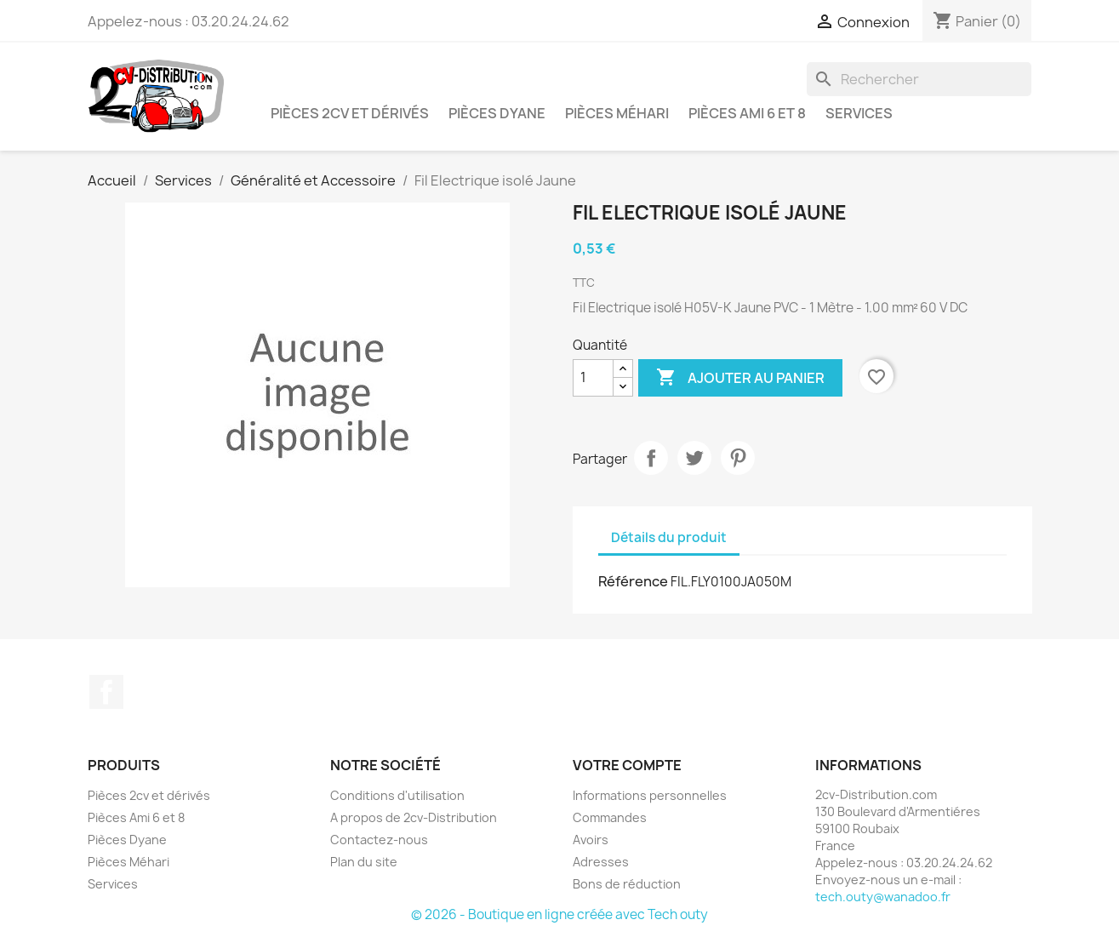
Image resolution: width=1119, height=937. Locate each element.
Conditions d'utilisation (397, 795)
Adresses (601, 862)
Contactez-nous (379, 839)
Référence (633, 581)
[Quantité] (593, 378)
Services (859, 113)
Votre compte (627, 765)
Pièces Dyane (496, 113)
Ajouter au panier (740, 378)
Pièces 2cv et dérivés (350, 113)
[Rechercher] (919, 79)
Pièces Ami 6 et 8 (747, 113)
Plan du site (363, 862)
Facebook (106, 692)
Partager (651, 458)
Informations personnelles (650, 795)
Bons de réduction (627, 884)
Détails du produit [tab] (669, 537)
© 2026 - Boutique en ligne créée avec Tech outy (559, 914)
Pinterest (738, 458)
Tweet (694, 458)
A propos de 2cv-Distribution (413, 817)
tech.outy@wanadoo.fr (883, 896)
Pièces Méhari (617, 113)
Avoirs (590, 839)
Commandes (610, 817)
